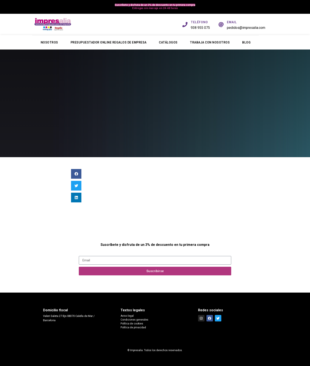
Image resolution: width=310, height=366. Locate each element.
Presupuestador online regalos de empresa (109, 42)
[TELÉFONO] (185, 24)
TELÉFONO (199, 22)
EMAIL (232, 22)
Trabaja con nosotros (210, 42)
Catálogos (168, 42)
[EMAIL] (221, 24)
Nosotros (49, 42)
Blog (246, 42)
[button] (76, 174)
